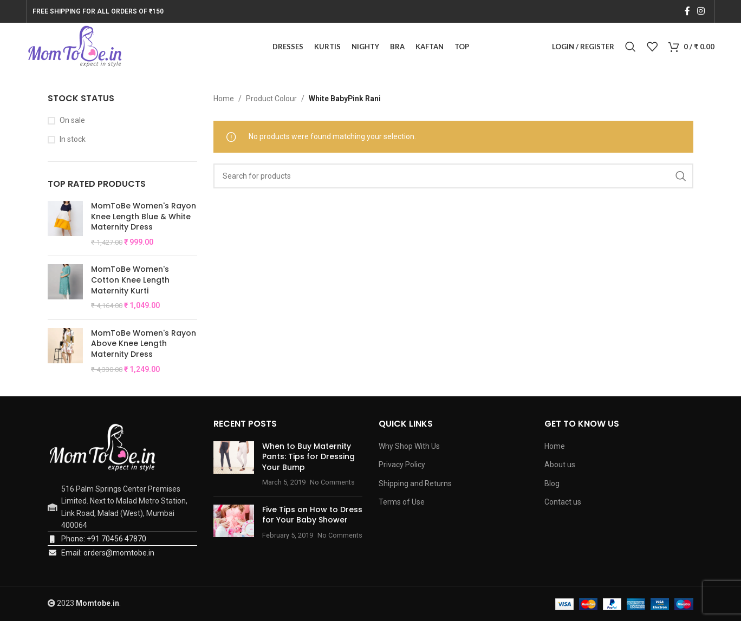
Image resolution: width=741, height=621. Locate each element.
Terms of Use (402, 502)
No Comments (332, 483)
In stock (73, 139)
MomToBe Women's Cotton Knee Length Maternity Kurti (130, 280)
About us (559, 465)
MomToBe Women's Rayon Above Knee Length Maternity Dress (143, 344)
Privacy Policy (402, 465)
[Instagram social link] (700, 11)
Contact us (562, 502)
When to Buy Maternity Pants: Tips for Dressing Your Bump (308, 457)
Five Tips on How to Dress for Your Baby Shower (312, 515)
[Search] (630, 47)
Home (223, 99)
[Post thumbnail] (233, 464)
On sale (72, 120)
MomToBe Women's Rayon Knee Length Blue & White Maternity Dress (143, 217)
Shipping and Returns (415, 484)
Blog (552, 484)
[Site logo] (75, 46)
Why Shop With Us (409, 446)
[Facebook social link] (687, 11)
